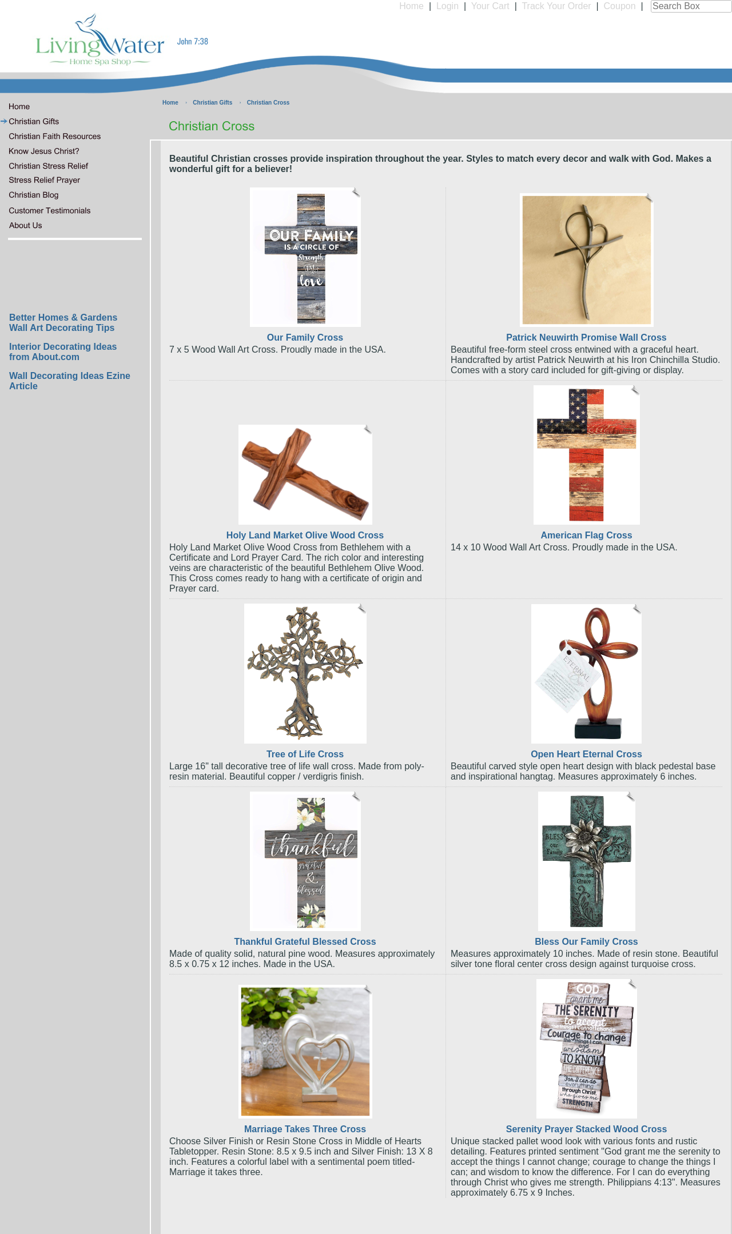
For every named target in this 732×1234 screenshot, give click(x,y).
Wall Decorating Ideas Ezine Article (69, 381)
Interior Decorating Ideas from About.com (63, 352)
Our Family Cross (305, 337)
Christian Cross (268, 102)
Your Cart (490, 6)
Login (447, 6)
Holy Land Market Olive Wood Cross (305, 535)
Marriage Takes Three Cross (305, 1129)
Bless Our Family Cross (586, 942)
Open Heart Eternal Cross (586, 754)
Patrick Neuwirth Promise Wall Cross (586, 337)
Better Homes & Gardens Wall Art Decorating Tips (63, 323)
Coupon (620, 6)
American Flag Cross (586, 535)
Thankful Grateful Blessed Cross (305, 942)
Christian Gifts (212, 102)
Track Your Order (556, 6)
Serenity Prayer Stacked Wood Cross (586, 1129)
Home (411, 6)
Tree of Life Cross (305, 754)
